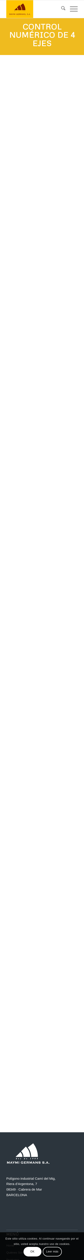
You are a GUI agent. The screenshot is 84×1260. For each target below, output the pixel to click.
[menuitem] (61, 9)
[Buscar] (61, 9)
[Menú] (71, 9)
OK (32, 1251)
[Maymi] (34, 9)
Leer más (52, 1251)
